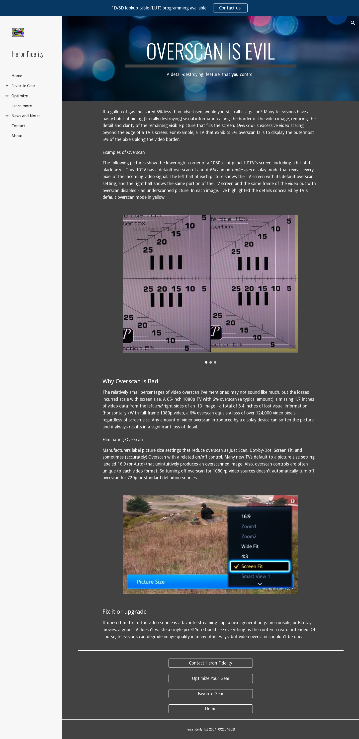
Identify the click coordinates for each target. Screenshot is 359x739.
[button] (353, 23)
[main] (210, 58)
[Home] (210, 709)
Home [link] (16, 75)
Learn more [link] (21, 106)
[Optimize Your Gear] (210, 678)
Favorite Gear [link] (23, 85)
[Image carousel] (210, 289)
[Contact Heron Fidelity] (210, 663)
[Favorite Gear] (210, 694)
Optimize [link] (19, 96)
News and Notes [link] (25, 116)
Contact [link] (18, 126)
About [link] (17, 136)
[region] (179, 8)
